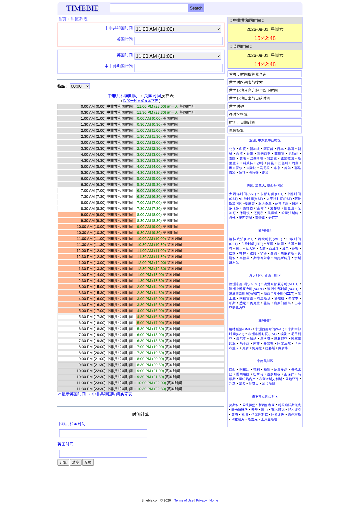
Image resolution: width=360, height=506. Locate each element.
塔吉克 (253, 419)
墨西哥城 (245, 218)
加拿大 (260, 185)
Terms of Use (184, 500)
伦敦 (295, 248)
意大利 (251, 248)
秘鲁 (267, 369)
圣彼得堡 (248, 405)
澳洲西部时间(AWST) (244, 293)
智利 (256, 369)
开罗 (245, 348)
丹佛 (232, 218)
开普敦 (269, 343)
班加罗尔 (235, 168)
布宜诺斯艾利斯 (270, 379)
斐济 (267, 303)
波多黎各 (273, 374)
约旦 (295, 163)
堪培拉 (279, 298)
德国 (280, 244)
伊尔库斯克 (260, 414)
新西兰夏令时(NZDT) (279, 293)
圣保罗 (289, 374)
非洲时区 (265, 320)
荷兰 (239, 248)
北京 (232, 149)
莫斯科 (234, 405)
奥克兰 (255, 303)
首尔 (287, 168)
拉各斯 (270, 348)
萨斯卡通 (281, 203)
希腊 (262, 248)
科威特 (248, 163)
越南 (243, 158)
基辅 (273, 253)
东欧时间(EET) (252, 244)
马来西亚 (263, 153)
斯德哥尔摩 (261, 258)
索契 (254, 410)
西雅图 (248, 208)
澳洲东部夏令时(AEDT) (281, 284)
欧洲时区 (265, 230)
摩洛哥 (265, 339)
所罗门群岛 (282, 303)
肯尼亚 (241, 339)
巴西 (232, 369)
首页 (62, 19)
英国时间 (125, 39)
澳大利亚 (255, 275)
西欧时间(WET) (270, 239)
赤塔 (235, 414)
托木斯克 (294, 410)
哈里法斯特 (290, 213)
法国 (291, 244)
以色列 (283, 163)
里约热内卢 (247, 379)
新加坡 (255, 149)
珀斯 (232, 303)
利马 (232, 384)
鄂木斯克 (277, 410)
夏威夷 (250, 203)
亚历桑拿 (265, 203)
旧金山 (289, 208)
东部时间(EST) (272, 194)
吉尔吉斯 (294, 414)
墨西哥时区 (275, 185)
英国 (270, 244)
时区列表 (79, 19)
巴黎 (232, 253)
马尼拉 (265, 168)
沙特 (260, 163)
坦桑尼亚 (281, 339)
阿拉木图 (277, 414)
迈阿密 (259, 213)
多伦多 (234, 208)
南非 (256, 343)
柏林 (242, 253)
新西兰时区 (272, 275)
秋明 (245, 414)
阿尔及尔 (284, 343)
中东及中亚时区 (269, 140)
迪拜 (242, 173)
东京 (277, 168)
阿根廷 (245, 369)
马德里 (245, 258)
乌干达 (245, 343)
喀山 (264, 410)
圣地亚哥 (292, 379)
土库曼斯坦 (269, 419)
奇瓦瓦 (273, 218)
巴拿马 (258, 374)
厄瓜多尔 (281, 369)
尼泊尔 (293, 153)
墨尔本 (293, 298)
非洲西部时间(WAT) (269, 329)
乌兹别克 (237, 419)
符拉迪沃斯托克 (289, 405)
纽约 (295, 203)
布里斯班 (264, 298)
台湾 (239, 153)
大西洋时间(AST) (242, 194)
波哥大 (253, 384)
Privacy (201, 500)
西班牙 (274, 248)
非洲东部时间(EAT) (262, 334)
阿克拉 (257, 348)
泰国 (232, 158)
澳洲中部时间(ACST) (282, 289)
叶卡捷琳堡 (240, 410)
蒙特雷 (260, 218)
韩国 (291, 149)
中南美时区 (265, 361)
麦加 (265, 173)
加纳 (253, 339)
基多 (242, 384)
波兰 (285, 248)
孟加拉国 (287, 158)
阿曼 (270, 163)
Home (214, 500)
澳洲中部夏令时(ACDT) (246, 289)
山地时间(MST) (251, 199)
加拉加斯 (268, 384)
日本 (280, 149)
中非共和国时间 (119, 28)
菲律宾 (279, 153)
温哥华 (261, 208)
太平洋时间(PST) (279, 199)
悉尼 (243, 303)
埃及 (283, 334)
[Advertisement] (265, 460)
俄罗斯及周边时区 (265, 396)
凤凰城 (273, 213)
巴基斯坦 (256, 158)
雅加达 (272, 158)
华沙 (263, 253)
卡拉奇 (253, 173)
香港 (249, 153)
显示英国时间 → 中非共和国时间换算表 (95, 394)
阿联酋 (269, 149)
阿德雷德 (246, 298)
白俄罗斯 (287, 253)
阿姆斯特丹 (282, 258)
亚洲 (252, 140)
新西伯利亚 (266, 405)
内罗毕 (283, 348)
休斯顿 (245, 213)
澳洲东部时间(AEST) (244, 284)
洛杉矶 (275, 208)
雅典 (253, 253)
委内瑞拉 (243, 374)
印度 (242, 149)
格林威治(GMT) (241, 239)
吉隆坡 (251, 168)
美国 (250, 185)
